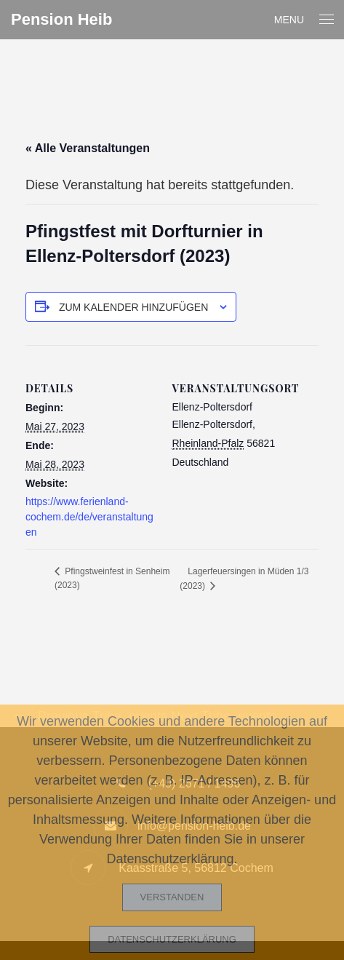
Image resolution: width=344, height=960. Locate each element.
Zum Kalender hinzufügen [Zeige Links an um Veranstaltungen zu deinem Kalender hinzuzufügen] (133, 307)
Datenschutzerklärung (172, 939)
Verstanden (172, 897)
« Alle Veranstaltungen (87, 148)
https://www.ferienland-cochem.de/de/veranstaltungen (89, 517)
